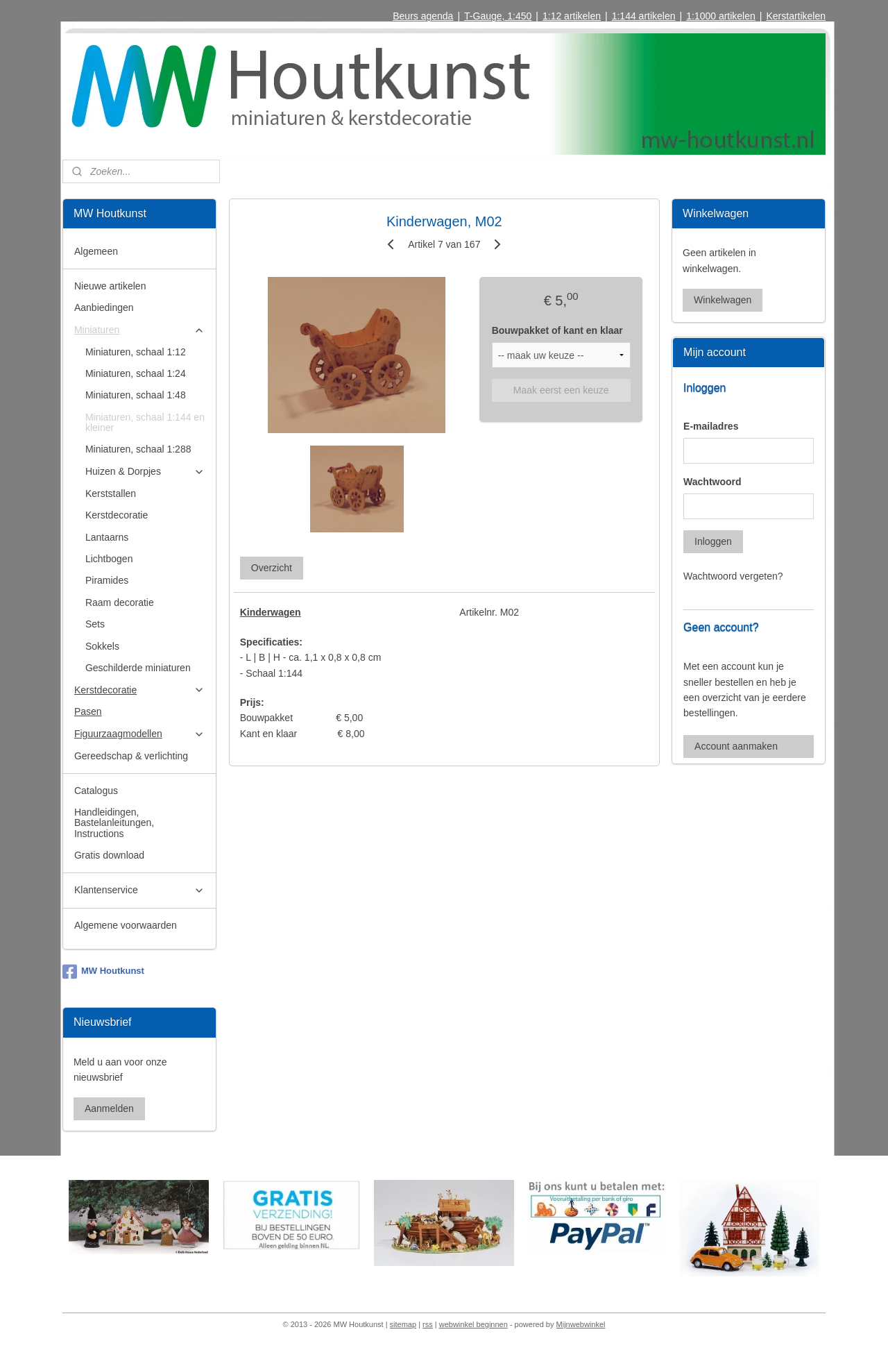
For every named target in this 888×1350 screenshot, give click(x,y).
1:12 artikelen (572, 16)
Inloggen (713, 541)
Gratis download (109, 855)
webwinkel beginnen (473, 1324)
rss (427, 1324)
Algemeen (96, 251)
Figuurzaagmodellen (139, 734)
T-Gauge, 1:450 (497, 16)
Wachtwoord (712, 481)
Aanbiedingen (104, 307)
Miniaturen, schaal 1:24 (135, 373)
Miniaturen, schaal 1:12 (135, 351)
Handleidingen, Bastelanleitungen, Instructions (114, 823)
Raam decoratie (119, 602)
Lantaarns (106, 537)
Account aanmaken (736, 746)
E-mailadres (710, 426)
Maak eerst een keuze (560, 390)
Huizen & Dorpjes (145, 472)
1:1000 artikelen (720, 16)
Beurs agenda (423, 16)
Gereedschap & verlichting (131, 755)
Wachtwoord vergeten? (733, 576)
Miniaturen (139, 330)
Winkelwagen (722, 299)
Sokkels (102, 646)
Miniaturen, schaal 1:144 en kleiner (145, 422)
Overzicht (270, 567)
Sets (95, 624)
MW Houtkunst (103, 971)
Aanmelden (109, 1108)
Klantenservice (139, 890)
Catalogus (96, 790)
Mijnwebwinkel (581, 1324)
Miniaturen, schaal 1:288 (138, 449)
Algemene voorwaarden (125, 925)
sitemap (403, 1324)
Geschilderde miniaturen (138, 667)
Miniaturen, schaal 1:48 (135, 394)
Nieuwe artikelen (110, 286)
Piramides (106, 580)
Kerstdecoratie (116, 515)
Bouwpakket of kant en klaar (556, 330)
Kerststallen (110, 493)
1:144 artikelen (644, 16)
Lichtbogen (109, 558)
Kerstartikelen (796, 16)
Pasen (88, 711)
